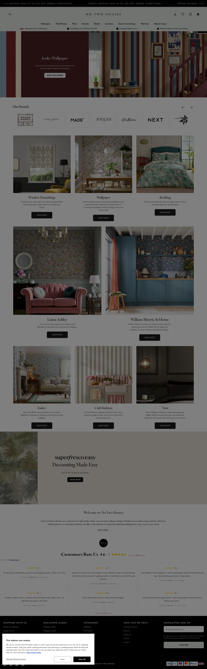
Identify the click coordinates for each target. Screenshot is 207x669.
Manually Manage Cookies (16, 659)
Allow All (81, 659)
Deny (63, 659)
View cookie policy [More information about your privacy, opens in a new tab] (33, 653)
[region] (48, 649)
